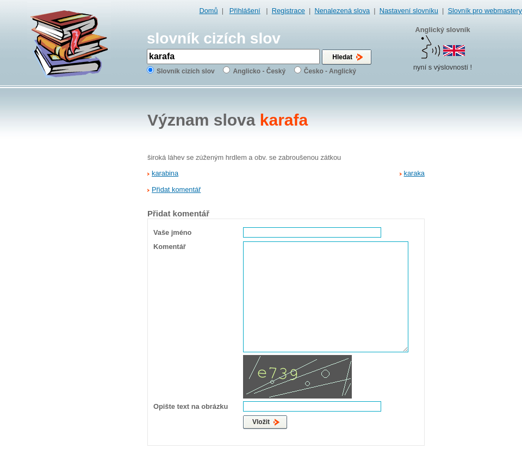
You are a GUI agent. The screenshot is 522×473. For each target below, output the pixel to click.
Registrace (288, 11)
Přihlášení (244, 11)
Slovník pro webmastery (485, 11)
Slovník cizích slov (186, 71)
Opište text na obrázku (190, 406)
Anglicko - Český (259, 71)
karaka (414, 173)
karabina (165, 173)
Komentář (169, 246)
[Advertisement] (477, 261)
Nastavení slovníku (409, 11)
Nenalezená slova (342, 11)
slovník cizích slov (214, 38)
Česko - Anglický (330, 71)
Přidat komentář (176, 189)
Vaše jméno (172, 232)
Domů (209, 11)
